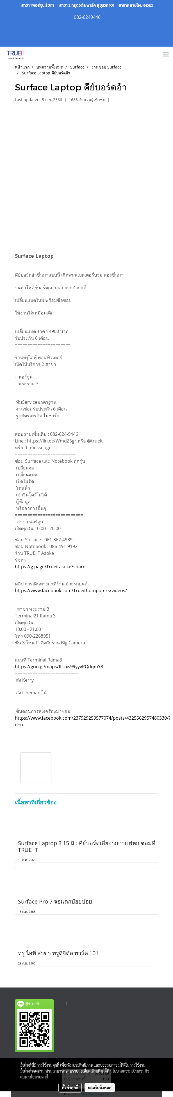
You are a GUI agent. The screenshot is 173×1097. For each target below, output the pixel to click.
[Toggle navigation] (166, 54)
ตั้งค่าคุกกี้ (70, 1087)
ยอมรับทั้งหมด (99, 1087)
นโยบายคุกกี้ (38, 1076)
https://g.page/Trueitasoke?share (50, 567)
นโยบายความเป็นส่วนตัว (129, 1070)
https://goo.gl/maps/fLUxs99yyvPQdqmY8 (59, 666)
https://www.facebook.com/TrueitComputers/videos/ (71, 590)
